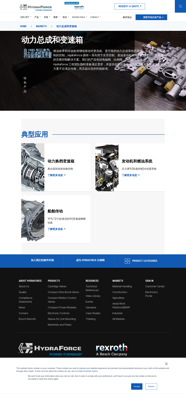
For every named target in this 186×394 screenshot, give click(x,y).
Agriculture (118, 297)
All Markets (118, 319)
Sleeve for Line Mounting (62, 319)
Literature (91, 307)
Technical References (92, 288)
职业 (65, 17)
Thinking (90, 319)
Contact (94, 17)
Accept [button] (137, 386)
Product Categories (141, 261)
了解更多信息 (57, 175)
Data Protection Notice (88, 371)
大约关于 (24, 17)
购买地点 (127, 17)
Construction (119, 292)
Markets (41, 26)
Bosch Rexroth (27, 319)
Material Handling (122, 286)
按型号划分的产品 (151, 17)
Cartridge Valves (57, 286)
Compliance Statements (25, 299)
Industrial (117, 313)
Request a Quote (130, 6)
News (22, 307)
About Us (24, 286)
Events (89, 301)
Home (23, 26)
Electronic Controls (58, 313)
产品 (36, 17)
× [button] (166, 364)
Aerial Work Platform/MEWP (121, 305)
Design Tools (78, 17)
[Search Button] (180, 6)
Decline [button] (151, 386)
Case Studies (93, 313)
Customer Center (155, 286)
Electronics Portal (151, 293)
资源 (55, 17)
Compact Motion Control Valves (62, 299)
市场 (46, 17)
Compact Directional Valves (63, 292)
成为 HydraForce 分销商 (90, 260)
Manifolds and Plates (59, 324)
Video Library (93, 295)
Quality (22, 292)
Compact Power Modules (62, 307)
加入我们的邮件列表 (42, 260)
